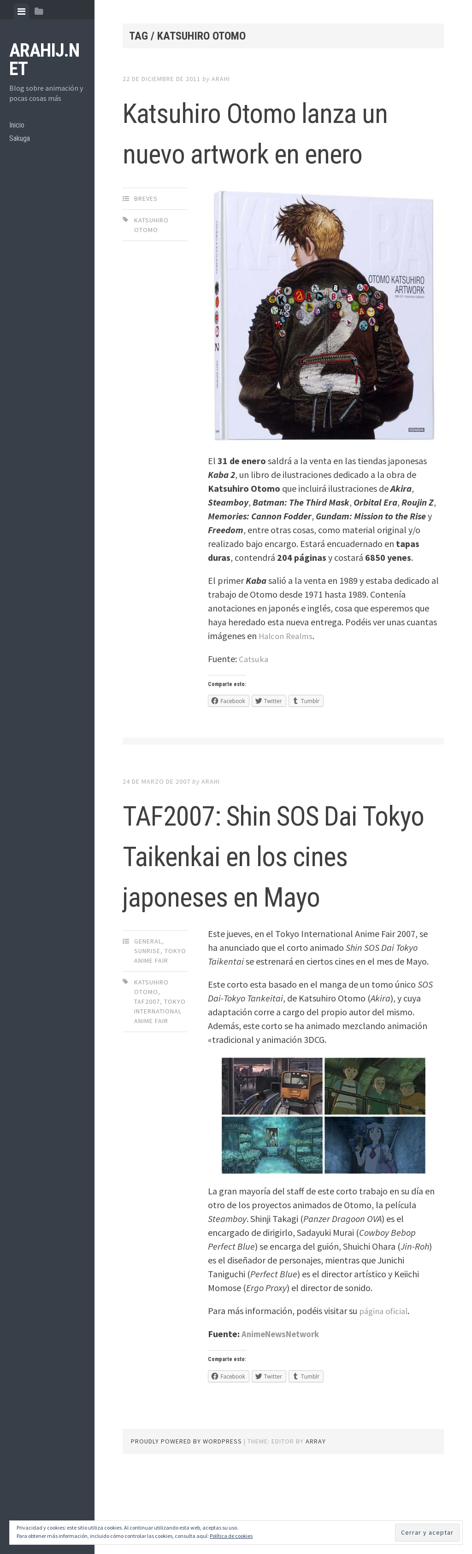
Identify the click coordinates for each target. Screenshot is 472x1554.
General (148, 1022)
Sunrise (147, 1032)
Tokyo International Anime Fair (160, 1092)
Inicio (18, 126)
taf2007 (147, 1082)
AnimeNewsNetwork (284, 1414)
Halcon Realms (288, 676)
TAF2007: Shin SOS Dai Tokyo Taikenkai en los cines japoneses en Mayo (283, 914)
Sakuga (21, 141)
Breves (146, 239)
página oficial (385, 1391)
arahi (221, 79)
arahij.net (44, 60)
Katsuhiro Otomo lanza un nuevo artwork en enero (242, 151)
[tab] (21, 11)
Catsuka (254, 699)
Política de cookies (231, 1535)
